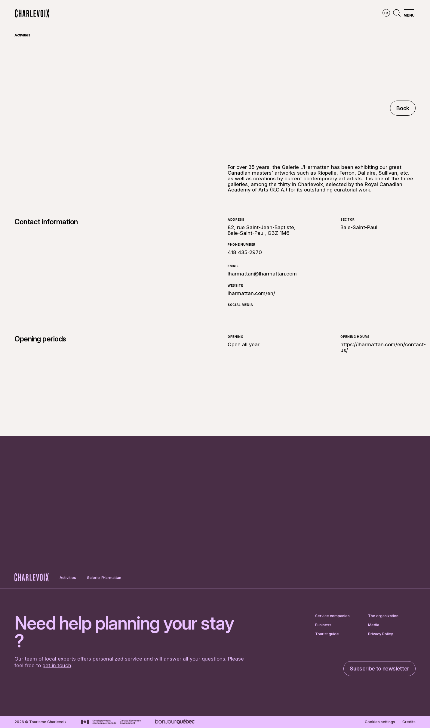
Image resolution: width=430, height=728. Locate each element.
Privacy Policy (380, 634)
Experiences (253, 13)
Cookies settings (380, 722)
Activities (22, 35)
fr (386, 12)
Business (323, 625)
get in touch (56, 665)
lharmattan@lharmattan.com (262, 274)
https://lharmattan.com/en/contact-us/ (383, 347)
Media (373, 625)
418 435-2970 (245, 252)
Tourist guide (327, 634)
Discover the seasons (204, 13)
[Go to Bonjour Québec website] (175, 721)
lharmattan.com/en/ (251, 293)
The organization (383, 616)
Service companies (332, 616)
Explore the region (148, 13)
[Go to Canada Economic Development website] (111, 722)
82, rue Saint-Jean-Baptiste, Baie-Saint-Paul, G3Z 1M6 (262, 230)
